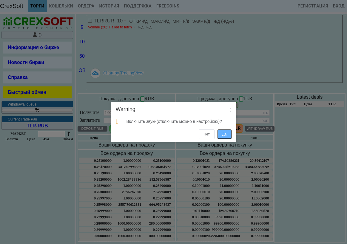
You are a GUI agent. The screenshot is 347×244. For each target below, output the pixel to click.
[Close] (231, 110)
